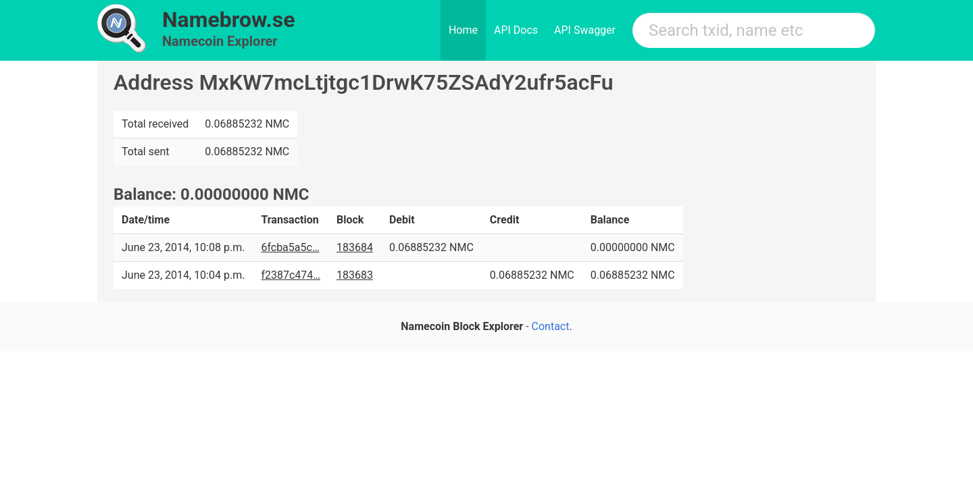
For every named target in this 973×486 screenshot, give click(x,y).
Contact (551, 326)
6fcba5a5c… (290, 247)
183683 (354, 275)
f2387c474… (290, 275)
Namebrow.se (228, 19)
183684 (354, 247)
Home (463, 30)
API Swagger (585, 30)
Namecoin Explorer (220, 41)
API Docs (516, 30)
